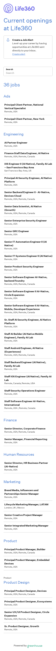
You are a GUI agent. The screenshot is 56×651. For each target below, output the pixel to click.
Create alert (18, 54)
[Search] (28, 73)
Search (9, 69)
